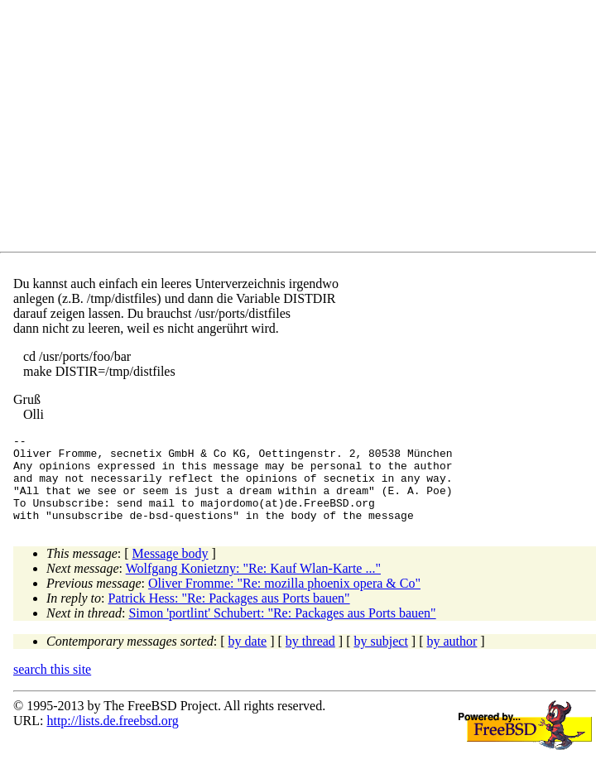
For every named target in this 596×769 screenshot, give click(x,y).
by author (451, 658)
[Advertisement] (304, 129)
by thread (310, 658)
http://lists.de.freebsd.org (112, 738)
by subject (381, 658)
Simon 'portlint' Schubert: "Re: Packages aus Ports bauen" (281, 630)
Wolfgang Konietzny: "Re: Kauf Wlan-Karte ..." (253, 586)
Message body (170, 571)
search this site (52, 687)
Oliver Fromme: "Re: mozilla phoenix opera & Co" (284, 601)
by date (247, 658)
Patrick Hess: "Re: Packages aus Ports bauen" (229, 615)
